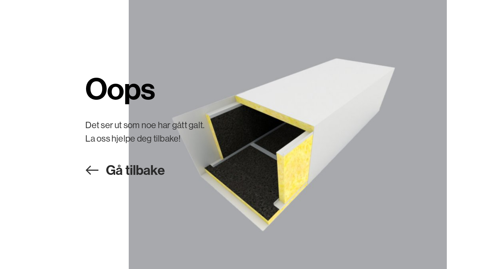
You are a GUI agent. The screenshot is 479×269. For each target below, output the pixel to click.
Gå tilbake (135, 169)
